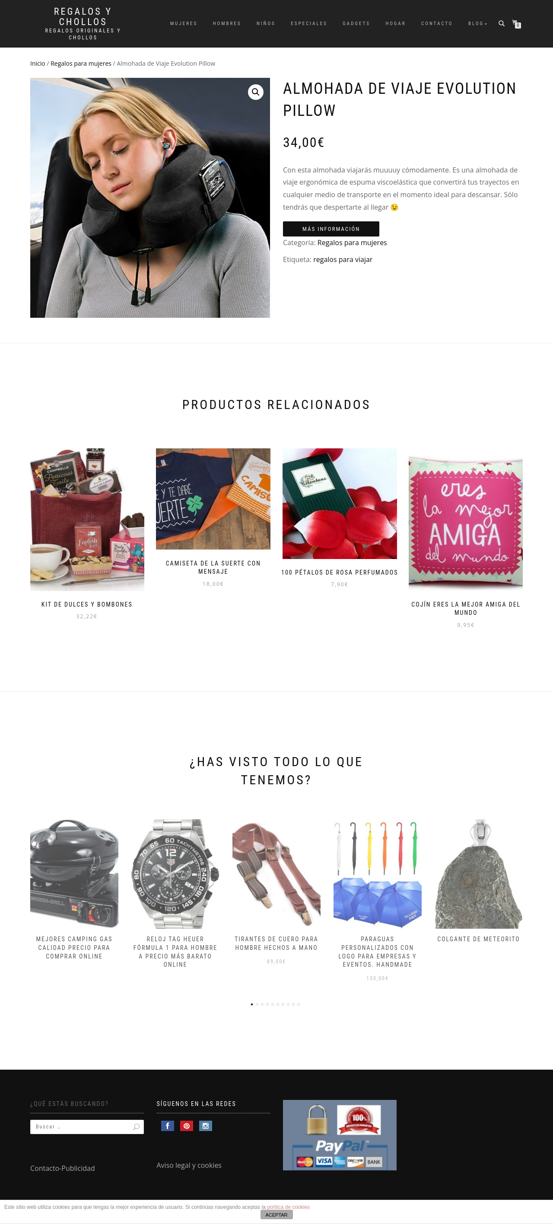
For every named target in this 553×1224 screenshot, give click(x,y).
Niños (266, 23)
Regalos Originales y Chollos (83, 34)
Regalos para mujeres (81, 63)
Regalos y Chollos (83, 16)
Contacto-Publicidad (62, 1167)
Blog (476, 23)
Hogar (395, 23)
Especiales (309, 23)
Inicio (37, 63)
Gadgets (356, 23)
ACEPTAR (276, 1215)
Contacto (437, 23)
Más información (331, 229)
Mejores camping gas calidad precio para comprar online (74, 946)
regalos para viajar (342, 259)
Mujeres (183, 23)
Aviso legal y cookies (189, 1164)
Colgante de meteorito (478, 937)
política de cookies (288, 1207)
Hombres (227, 23)
